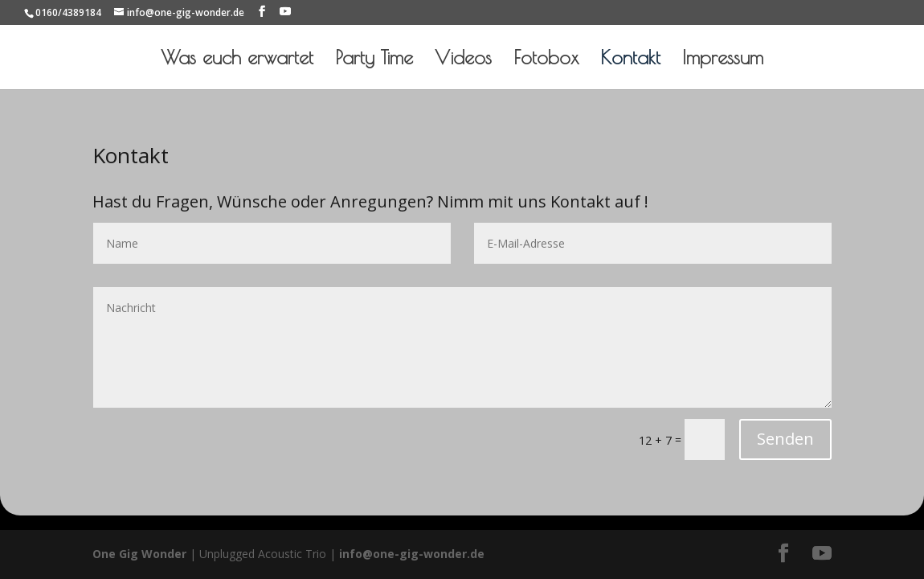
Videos (463, 59)
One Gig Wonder (139, 553)
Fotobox (546, 59)
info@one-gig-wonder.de (411, 553)
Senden (785, 439)
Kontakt (630, 59)
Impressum (722, 59)
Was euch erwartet (237, 59)
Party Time (374, 59)
